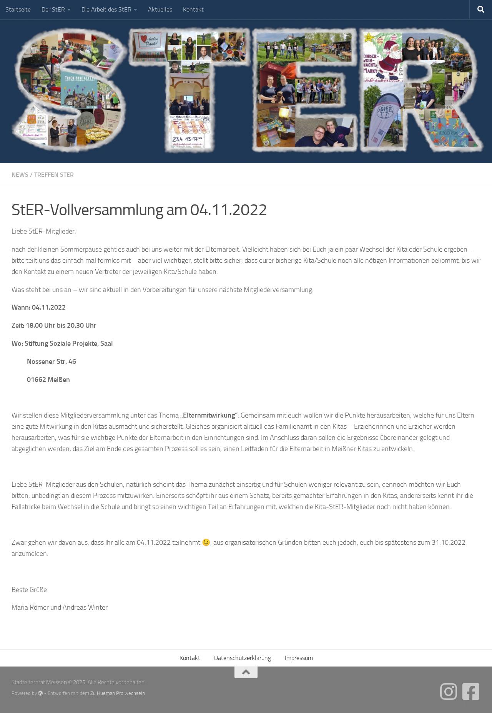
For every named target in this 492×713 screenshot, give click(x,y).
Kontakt (193, 9)
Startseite (18, 9)
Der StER (53, 9)
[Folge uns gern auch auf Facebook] (470, 691)
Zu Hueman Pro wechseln (117, 693)
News (20, 174)
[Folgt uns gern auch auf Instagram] (448, 691)
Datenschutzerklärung (242, 658)
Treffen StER (54, 174)
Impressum (299, 658)
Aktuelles (160, 9)
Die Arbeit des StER (106, 9)
